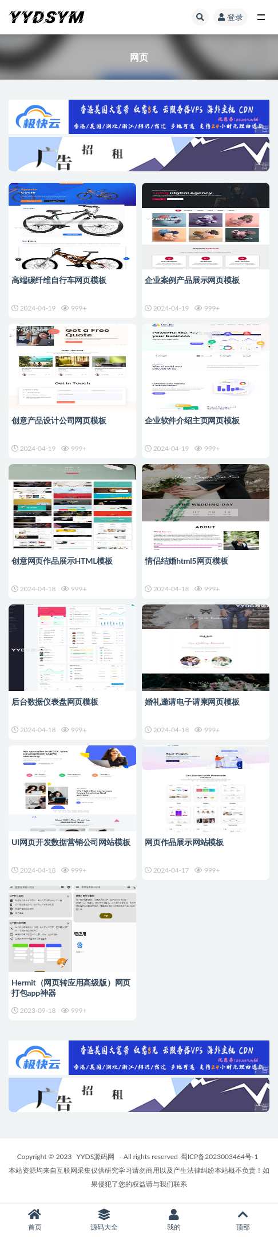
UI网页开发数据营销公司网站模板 (70, 842)
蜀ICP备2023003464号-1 (220, 1156)
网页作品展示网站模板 (184, 842)
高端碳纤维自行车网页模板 (58, 280)
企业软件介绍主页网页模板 (192, 420)
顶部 (244, 1220)
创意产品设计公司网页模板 (58, 420)
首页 (35, 1220)
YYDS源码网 (96, 1156)
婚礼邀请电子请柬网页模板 (192, 701)
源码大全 (105, 1220)
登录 (230, 17)
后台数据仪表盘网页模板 (54, 701)
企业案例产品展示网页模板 (192, 280)
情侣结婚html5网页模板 (186, 561)
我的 (174, 1220)
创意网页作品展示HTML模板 (62, 561)
